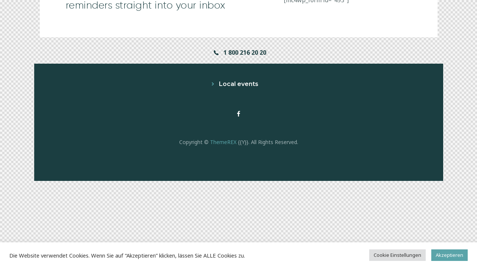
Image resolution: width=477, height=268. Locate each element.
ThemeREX (223, 142)
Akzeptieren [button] (449, 255)
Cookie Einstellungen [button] (397, 255)
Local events (238, 83)
